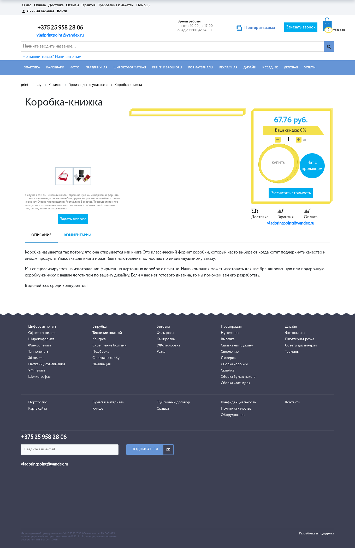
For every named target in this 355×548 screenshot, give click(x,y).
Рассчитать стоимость (290, 193)
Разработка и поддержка (316, 533)
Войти (62, 11)
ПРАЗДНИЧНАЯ (96, 67)
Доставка (55, 5)
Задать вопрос (73, 219)
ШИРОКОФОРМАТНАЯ (130, 67)
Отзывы (72, 5)
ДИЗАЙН (250, 67)
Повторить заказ (259, 28)
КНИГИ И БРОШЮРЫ (167, 67)
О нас (26, 5)
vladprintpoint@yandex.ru (60, 35)
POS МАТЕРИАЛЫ (200, 67)
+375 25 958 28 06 (60, 28)
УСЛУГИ (310, 67)
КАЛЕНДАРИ (55, 67)
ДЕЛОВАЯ (291, 67)
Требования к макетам (116, 5)
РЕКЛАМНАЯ (228, 67)
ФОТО (74, 67)
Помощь (143, 5)
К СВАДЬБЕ (270, 67)
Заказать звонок (301, 27)
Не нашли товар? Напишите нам (51, 57)
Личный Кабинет (40, 11)
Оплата (40, 5)
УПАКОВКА (32, 67)
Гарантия (88, 5)
